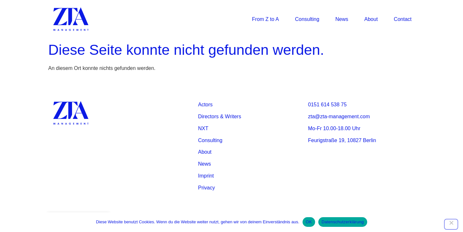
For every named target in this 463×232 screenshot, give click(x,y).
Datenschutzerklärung (343, 221)
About (371, 19)
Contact (403, 19)
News (341, 19)
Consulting (307, 19)
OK (309, 221)
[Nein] (451, 224)
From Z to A (265, 19)
